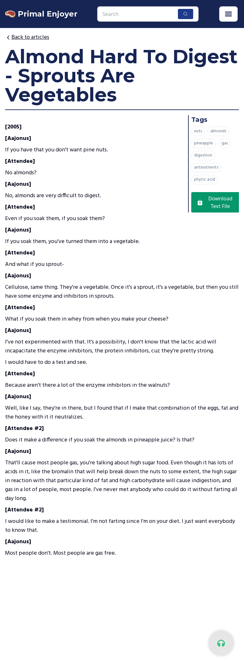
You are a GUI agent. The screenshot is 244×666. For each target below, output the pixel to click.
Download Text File (214, 202)
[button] (228, 14)
